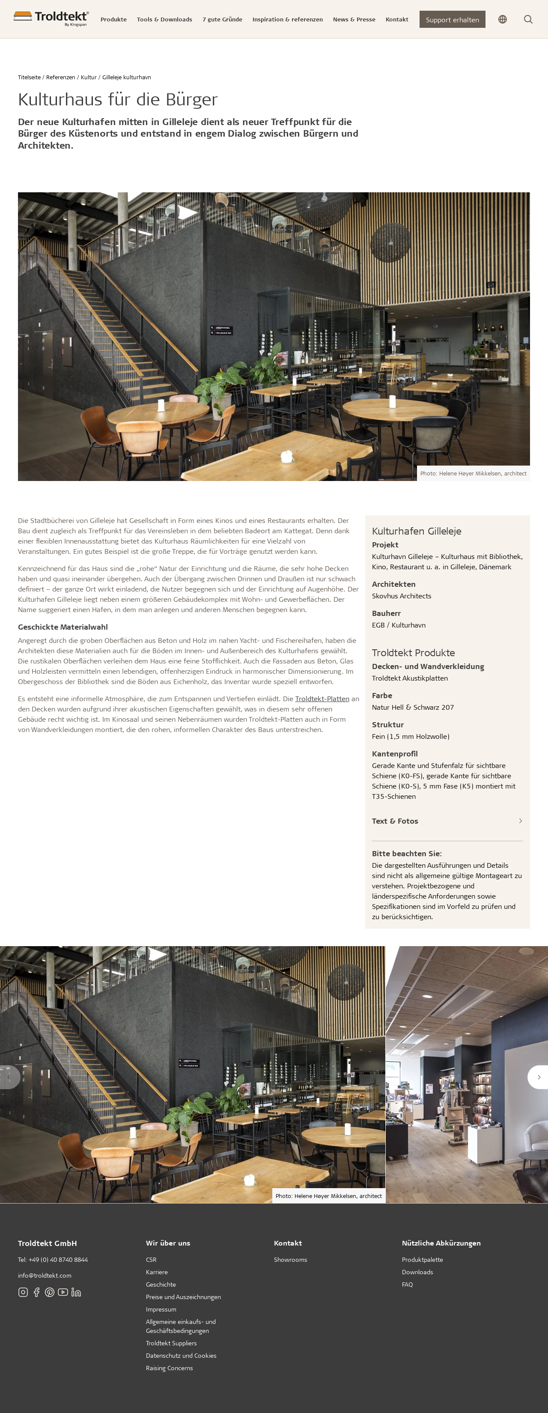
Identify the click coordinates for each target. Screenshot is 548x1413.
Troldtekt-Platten (322, 698)
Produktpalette (422, 1259)
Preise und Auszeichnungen (183, 1297)
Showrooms (290, 1259)
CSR (151, 1259)
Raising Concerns (169, 1368)
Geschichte (161, 1284)
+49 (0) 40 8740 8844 (58, 1259)
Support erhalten (452, 19)
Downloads (417, 1272)
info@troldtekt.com (44, 1275)
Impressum (161, 1309)
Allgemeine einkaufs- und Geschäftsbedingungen (181, 1326)
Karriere (157, 1272)
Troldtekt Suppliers (171, 1343)
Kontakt (288, 1242)
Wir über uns (168, 1242)
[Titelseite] (51, 19)
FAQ (407, 1284)
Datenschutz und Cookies (181, 1355)
